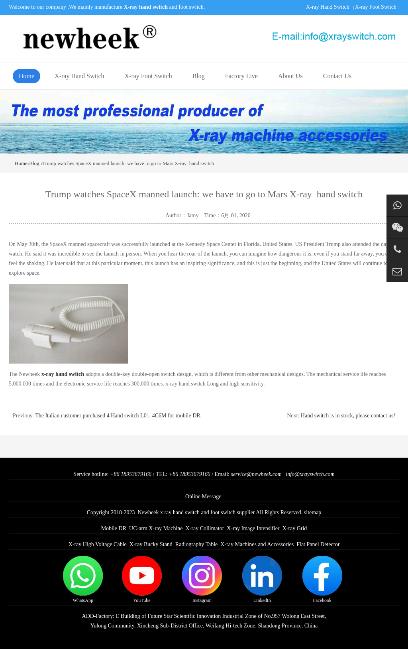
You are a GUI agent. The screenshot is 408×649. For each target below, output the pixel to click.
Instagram (202, 579)
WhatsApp (83, 579)
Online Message (203, 497)
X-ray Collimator (205, 528)
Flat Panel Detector (317, 544)
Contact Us (337, 76)
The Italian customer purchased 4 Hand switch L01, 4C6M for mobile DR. (118, 416)
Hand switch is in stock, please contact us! (348, 416)
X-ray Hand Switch (327, 7)
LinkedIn (262, 579)
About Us (290, 76)
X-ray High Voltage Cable (98, 544)
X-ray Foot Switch (375, 7)
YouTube (142, 579)
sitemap (313, 512)
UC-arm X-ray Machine (156, 528)
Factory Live (241, 76)
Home (26, 76)
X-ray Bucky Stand (151, 544)
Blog (198, 76)
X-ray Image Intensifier (253, 528)
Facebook (322, 579)
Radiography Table (196, 544)
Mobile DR (113, 528)
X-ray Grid (294, 528)
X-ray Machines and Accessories (257, 544)
